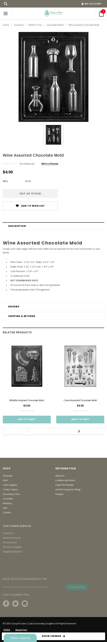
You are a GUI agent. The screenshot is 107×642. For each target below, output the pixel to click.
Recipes (59, 494)
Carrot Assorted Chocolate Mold (80, 400)
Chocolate (8, 498)
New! (5, 480)
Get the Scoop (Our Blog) (68, 489)
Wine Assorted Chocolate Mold (84, 25)
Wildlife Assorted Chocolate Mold (27, 400)
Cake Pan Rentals (64, 485)
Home (6, 25)
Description (17, 226)
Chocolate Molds (55, 25)
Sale (5, 508)
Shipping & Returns (21, 316)
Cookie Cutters (10, 489)
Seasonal (19, 25)
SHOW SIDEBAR (53, 636)
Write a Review (50, 164)
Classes (7, 512)
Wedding (7, 503)
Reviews (13, 306)
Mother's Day (35, 25)
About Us (59, 476)
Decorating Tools (11, 494)
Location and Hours (65, 480)
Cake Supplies (10, 485)
